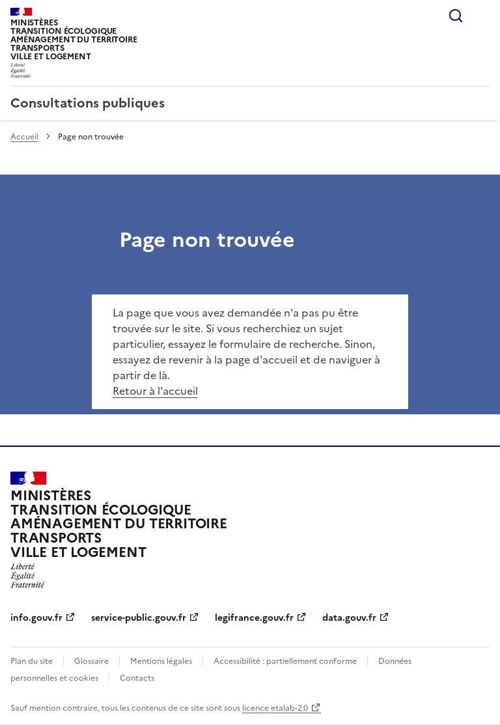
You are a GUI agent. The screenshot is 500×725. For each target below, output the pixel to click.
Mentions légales (161, 661)
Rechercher (456, 16)
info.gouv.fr (36, 618)
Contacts (137, 678)
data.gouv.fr (349, 618)
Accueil (24, 137)
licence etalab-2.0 (275, 708)
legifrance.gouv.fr (254, 618)
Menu (482, 16)
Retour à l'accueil (155, 391)
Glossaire (91, 661)
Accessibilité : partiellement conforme (285, 661)
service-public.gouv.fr (138, 618)
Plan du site (31, 661)
